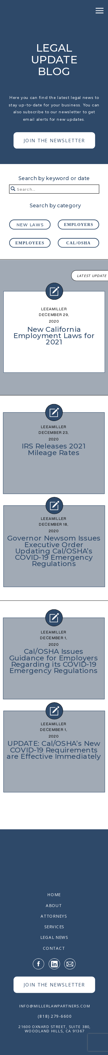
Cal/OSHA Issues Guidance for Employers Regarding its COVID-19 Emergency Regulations (53, 661)
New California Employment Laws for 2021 (53, 335)
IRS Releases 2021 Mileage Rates (53, 449)
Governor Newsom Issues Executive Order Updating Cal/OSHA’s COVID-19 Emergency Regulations (53, 551)
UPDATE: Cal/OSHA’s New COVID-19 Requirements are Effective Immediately (54, 749)
